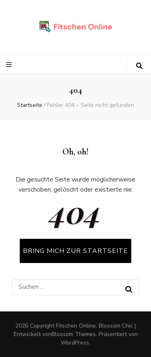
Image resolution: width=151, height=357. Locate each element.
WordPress (75, 343)
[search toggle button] (139, 66)
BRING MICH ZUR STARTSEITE (75, 250)
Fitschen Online (76, 326)
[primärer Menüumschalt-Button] (10, 64)
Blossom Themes (74, 334)
